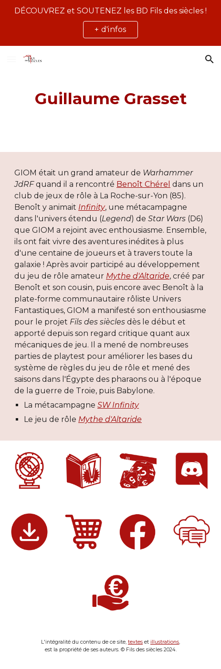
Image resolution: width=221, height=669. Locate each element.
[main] (110, 99)
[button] (11, 59)
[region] (110, 23)
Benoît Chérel (143, 184)
